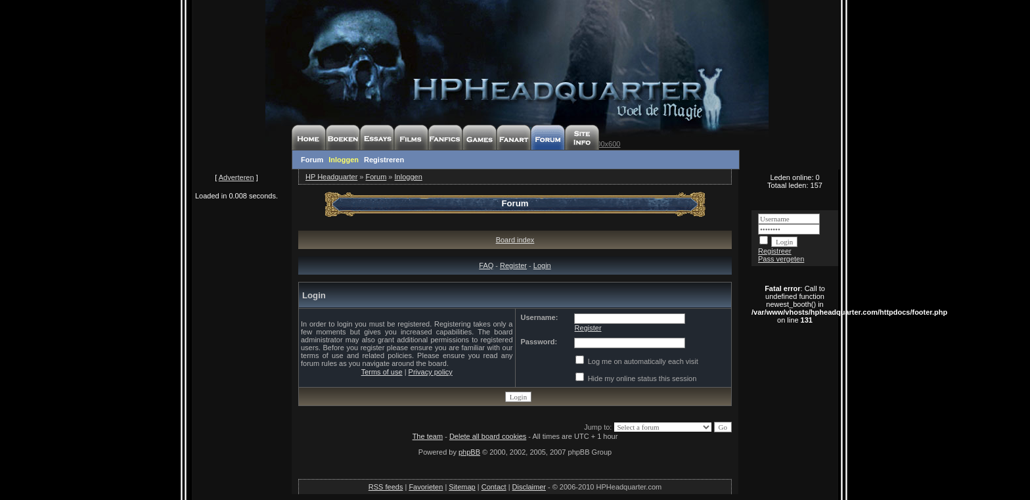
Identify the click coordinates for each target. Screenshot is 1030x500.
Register (513, 265)
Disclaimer (529, 487)
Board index (515, 240)
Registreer (775, 251)
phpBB (469, 452)
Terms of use (382, 372)
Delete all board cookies (487, 436)
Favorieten (426, 487)
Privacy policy (431, 372)
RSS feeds (386, 487)
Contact (493, 487)
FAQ (486, 265)
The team (428, 436)
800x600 (606, 144)
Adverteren (236, 177)
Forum (312, 160)
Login (542, 265)
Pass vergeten (781, 259)
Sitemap (462, 487)
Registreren (384, 160)
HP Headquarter (331, 177)
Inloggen (343, 160)
